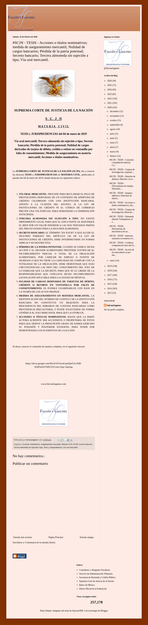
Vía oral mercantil (70, 447)
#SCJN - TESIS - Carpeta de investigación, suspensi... (122, 170)
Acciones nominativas (31, 444)
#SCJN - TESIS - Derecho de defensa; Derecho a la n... (122, 177)
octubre (113, 120)
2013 (109, 293)
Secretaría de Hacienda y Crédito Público (97, 577)
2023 (109, 94)
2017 (109, 275)
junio (112, 138)
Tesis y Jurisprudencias (53, 447)
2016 (109, 279)
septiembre (115, 125)
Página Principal (55, 537)
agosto (113, 129)
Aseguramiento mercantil (51, 444)
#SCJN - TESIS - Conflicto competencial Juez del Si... (122, 244)
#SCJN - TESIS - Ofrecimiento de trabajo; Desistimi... (121, 186)
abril (112, 147)
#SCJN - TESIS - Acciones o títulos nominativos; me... (122, 203)
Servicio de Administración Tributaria (96, 574)
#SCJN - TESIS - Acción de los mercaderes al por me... (121, 252)
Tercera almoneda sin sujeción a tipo (28, 447)
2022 (109, 98)
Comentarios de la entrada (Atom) (40, 542)
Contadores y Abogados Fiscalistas (94, 570)
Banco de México (87, 585)
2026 (109, 81)
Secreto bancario (85, 444)
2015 (109, 284)
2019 (109, 266)
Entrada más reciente (22, 537)
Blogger (104, 611)
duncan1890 (77, 611)
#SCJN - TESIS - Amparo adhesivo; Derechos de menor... (120, 196)
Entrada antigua (87, 537)
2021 (109, 103)
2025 (109, 85)
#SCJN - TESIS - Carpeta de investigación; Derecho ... (122, 210)
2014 (109, 288)
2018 (109, 270)
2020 (109, 107)
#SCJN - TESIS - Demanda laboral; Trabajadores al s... (121, 219)
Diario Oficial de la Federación (93, 589)
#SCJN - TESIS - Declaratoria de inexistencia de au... (119, 229)
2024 (109, 89)
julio (112, 134)
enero (112, 260)
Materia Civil (67, 444)
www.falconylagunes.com (53, 384)
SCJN (75, 444)
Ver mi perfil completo (114, 309)
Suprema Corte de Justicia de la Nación (96, 581)
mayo (112, 142)
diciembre (114, 111)
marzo (113, 151)
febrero (113, 156)
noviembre (115, 116)
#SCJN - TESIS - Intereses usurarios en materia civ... (121, 237)
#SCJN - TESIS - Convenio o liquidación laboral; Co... (121, 162)
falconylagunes (114, 305)
